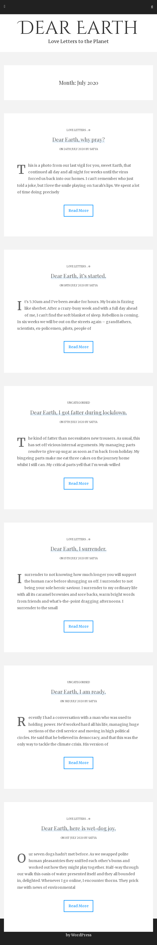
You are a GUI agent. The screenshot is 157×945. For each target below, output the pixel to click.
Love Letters (76, 130)
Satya (94, 149)
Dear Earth (78, 30)
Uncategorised (78, 402)
